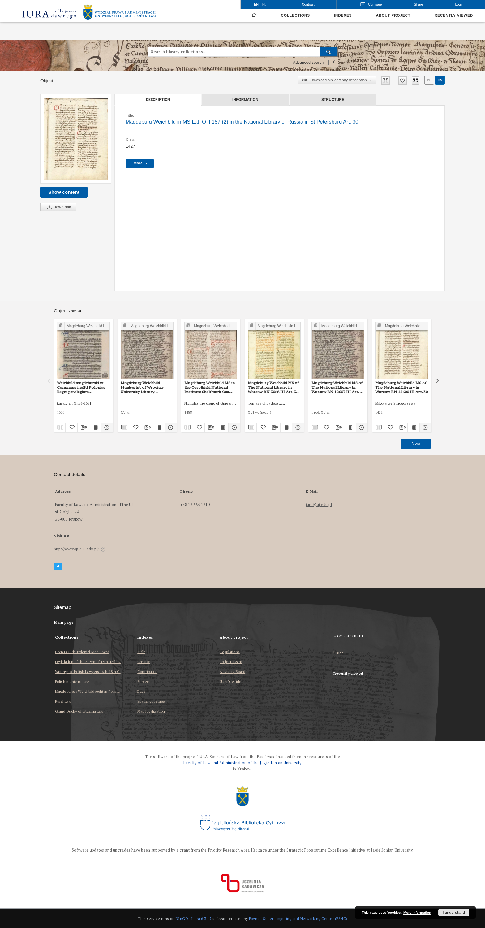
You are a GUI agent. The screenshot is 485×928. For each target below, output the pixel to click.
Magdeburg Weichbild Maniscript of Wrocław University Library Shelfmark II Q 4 (142, 387)
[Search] (329, 52)
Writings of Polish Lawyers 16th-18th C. (88, 671)
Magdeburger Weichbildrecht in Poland (87, 691)
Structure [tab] (332, 100)
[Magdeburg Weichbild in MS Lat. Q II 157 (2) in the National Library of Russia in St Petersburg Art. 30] (76, 139)
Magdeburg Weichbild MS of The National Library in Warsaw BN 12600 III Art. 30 (401, 387)
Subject (143, 681)
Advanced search (308, 62)
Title (141, 651)
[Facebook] (58, 567)
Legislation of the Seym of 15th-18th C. (88, 661)
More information (417, 912)
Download (58, 207)
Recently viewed (454, 15)
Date (141, 691)
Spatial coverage (151, 701)
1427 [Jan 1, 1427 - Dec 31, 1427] (130, 146)
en (439, 80)
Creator (143, 661)
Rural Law (63, 701)
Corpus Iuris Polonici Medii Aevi (82, 651)
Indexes (343, 15)
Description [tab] (158, 100)
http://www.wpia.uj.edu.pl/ (80, 549)
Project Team (231, 661)
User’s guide (230, 681)
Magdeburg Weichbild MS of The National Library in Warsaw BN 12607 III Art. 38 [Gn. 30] (337, 387)
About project (393, 15)
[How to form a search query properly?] (334, 62)
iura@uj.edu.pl (319, 504)
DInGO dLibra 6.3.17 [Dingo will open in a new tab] (194, 918)
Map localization (151, 711)
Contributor (147, 671)
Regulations (229, 651)
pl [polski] (264, 4)
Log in (338, 652)
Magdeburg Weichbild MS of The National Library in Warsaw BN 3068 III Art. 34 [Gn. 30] (273, 387)
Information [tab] (245, 100)
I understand (454, 912)
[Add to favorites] (402, 80)
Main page (64, 622)
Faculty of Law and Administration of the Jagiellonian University (242, 762)
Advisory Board (232, 671)
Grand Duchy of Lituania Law (79, 711)
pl (429, 80)
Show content (63, 192)
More (416, 443)
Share (418, 4)
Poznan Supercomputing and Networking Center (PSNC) (298, 918)
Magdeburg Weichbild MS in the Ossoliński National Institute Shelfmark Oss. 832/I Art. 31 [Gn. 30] (209, 387)
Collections (295, 15)
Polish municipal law (72, 681)
